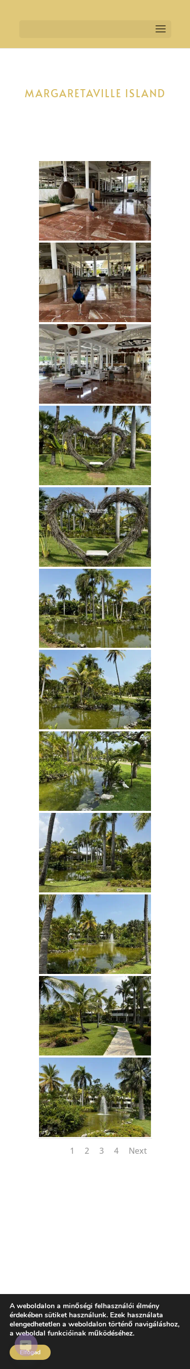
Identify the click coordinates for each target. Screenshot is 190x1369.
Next (138, 1150)
